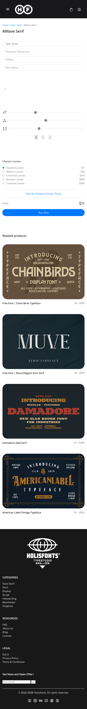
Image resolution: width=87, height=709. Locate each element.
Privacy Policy (10, 658)
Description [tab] (11, 67)
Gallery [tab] (9, 59)
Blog (5, 632)
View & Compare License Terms (43, 193)
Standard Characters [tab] (17, 51)
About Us (7, 628)
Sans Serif (8, 583)
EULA (5, 654)
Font (13, 25)
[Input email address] (16, 682)
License (6, 635)
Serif (19, 25)
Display (6, 591)
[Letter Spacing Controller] (46, 120)
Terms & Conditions (13, 661)
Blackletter (8, 602)
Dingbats (7, 606)
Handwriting (9, 598)
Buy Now (44, 212)
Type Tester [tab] (11, 43)
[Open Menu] (8, 9)
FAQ (4, 624)
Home (5, 25)
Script (5, 594)
